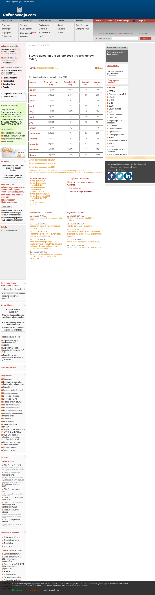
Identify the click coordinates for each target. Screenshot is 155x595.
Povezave (6, 25)
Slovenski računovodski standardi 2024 (12, 415)
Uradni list (6, 419)
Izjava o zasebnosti (125, 167)
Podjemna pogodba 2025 (11, 485)
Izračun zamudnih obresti (10, 511)
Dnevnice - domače (10, 396)
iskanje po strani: (103, 38)
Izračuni (42, 36)
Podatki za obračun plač (12, 390)
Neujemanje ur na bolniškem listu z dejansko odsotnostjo (12, 113)
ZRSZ (110, 100)
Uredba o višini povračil (11, 402)
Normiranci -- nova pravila (11, 117)
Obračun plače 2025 (11, 465)
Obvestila (61, 29)
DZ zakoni (112, 126)
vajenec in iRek (8, 110)
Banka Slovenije (114, 115)
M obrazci (7, 546)
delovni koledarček (37, 187)
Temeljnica (7, 543)
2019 (32, 200)
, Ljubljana (115, 53)
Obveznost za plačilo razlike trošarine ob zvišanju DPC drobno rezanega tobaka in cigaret (84, 234)
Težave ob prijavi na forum (13, 136)
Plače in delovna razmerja (47, 68)
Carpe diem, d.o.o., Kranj (138, 164)
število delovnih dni (38, 183)
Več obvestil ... (8, 142)
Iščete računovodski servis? (116, 48)
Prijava (139, 21)
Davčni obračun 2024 (12, 554)
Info (114, 170)
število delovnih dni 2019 (40, 196)
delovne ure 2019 (37, 192)
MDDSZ (111, 143)
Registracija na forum (11, 133)
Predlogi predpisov (115, 135)
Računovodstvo (9, 78)
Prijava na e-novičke (13, 94)
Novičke (61, 32)
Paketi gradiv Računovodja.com (9, 201)
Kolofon (134, 167)
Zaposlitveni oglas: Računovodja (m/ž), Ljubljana (10, 343)
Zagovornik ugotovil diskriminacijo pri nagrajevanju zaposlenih (45, 227)
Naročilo (80, 192)
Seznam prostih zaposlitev (13, 311)
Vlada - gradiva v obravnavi (115, 150)
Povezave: (111, 87)
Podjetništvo (7, 81)
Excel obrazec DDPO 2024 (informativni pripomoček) (12, 559)
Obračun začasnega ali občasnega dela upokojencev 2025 (12, 504)
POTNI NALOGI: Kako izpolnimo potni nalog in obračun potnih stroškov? (11, 212)
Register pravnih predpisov (114, 122)
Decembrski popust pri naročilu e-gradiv (10, 51)
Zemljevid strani (82, 29)
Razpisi (5, 87)
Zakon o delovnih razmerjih (9, 426)
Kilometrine (6, 379)
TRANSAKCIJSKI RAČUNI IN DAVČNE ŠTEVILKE (13, 431)
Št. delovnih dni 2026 (10, 408)
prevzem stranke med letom (12, 119)
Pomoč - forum (82, 25)
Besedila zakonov (9, 393)
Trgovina (23, 25)
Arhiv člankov (7, 422)
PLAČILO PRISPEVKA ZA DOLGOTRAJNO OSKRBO (11, 123)
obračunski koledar (38, 202)
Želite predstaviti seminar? (114, 81)
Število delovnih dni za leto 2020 (42, 163)
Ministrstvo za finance (117, 140)
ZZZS (110, 106)
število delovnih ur (37, 181)
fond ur (33, 205)
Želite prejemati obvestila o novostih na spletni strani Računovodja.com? (13, 189)
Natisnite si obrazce (10, 533)
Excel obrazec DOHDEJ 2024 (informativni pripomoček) (13, 566)
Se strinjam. (17, 590)
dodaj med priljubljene (108, 33)
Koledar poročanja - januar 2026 (80, 226)
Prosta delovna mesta (10, 337)
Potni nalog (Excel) (11, 537)
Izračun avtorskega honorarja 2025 (11, 474)
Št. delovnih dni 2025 (10, 405)
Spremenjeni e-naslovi (11, 139)
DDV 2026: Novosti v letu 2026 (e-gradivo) (11, 72)
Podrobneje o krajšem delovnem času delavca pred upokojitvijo (45, 235)
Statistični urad (114, 109)
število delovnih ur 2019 (39, 194)
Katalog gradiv (26, 29)
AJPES (6, 571)
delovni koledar (36, 185)
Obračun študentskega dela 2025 (12, 498)
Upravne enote (114, 132)
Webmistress (121, 170)
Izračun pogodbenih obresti (11, 521)
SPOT (110, 137)
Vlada (110, 146)
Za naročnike (44, 32)
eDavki (111, 97)
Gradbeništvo (8, 84)
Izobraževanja (113, 66)
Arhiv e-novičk (10, 97)
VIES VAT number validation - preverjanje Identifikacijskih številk (10, 437)
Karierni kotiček (8, 305)
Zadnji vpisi (6, 29)
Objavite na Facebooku (79, 178)
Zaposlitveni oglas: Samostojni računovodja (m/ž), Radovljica (12, 357)
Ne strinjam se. (33, 590)
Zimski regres (7, 63)
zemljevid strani (28, 2)
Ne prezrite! (6, 375)
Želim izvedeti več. (51, 590)
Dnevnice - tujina (9, 399)
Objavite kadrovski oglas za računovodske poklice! (13, 316)
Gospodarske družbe (11, 577)
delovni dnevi (35, 189)
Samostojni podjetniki (12, 580)
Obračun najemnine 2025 (11, 490)
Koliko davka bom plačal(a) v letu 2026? (83, 242)
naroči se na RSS (126, 33)
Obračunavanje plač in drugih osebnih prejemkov (12, 219)
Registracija (44, 25)
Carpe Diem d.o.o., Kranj (12, 289)
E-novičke (43, 29)
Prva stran (7, 20)
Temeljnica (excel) (10, 540)
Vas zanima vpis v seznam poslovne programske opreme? (13, 296)
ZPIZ (110, 103)
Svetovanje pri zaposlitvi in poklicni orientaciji (13, 329)
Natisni (100, 68)
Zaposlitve (6, 387)
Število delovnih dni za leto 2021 (42, 167)
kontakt (7, 2)
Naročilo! (24, 37)
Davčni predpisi (114, 129)
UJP (109, 112)
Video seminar (9, 574)
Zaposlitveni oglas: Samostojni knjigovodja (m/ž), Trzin (12, 350)
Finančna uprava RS (116, 94)
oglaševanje (16, 2)
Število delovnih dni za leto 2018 (42, 160)
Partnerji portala (8, 367)
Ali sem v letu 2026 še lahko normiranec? (84, 247)
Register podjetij (8, 447)
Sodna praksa (8, 450)
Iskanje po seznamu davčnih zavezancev (10, 443)
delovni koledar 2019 (38, 198)
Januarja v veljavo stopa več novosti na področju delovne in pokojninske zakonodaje (46, 256)
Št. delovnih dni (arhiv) (11, 411)
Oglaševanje (7, 36)
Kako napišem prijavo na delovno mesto (13, 323)
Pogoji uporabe (112, 167)
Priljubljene (6, 32)
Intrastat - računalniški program (12, 196)
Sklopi (60, 25)
